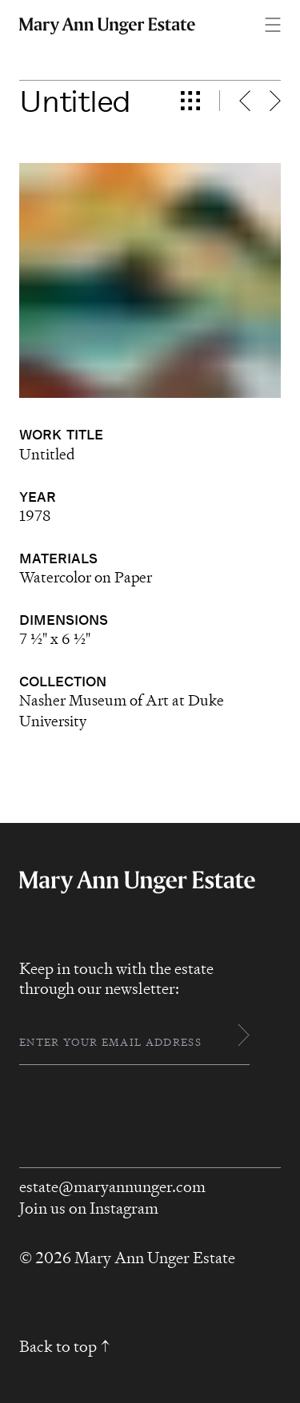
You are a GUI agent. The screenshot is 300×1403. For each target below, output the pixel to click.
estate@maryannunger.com (112, 1187)
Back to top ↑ (64, 1347)
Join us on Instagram (88, 1208)
